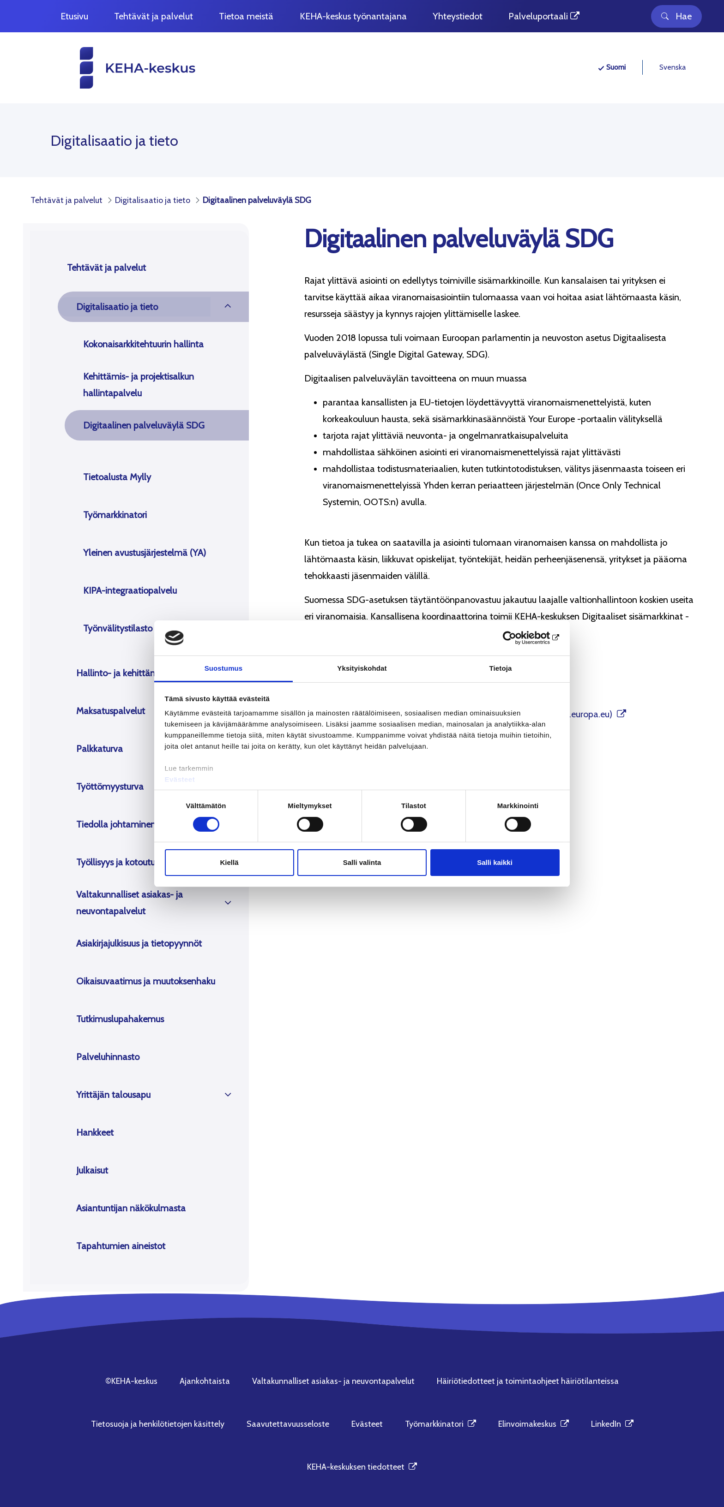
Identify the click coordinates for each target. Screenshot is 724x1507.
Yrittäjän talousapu (113, 1094)
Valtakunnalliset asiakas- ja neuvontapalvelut (129, 903)
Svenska (672, 67)
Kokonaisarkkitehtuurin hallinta (143, 344)
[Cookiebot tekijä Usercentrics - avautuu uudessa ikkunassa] (519, 638)
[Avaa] (228, 307)
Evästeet (180, 779)
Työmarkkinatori (115, 514)
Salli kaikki (495, 862)
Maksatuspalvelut (110, 710)
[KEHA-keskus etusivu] (121, 68)
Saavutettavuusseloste (288, 1424)
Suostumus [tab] (224, 668)
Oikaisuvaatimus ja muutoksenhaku (145, 981)
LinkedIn (612, 1424)
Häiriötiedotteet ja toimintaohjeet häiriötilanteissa (528, 1381)
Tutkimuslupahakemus (120, 1019)
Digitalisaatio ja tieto (117, 306)
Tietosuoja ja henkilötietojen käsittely (157, 1424)
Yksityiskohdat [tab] (361, 668)
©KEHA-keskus (131, 1381)
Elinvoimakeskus (533, 1424)
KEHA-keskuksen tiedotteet (362, 1467)
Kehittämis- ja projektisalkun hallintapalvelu (138, 385)
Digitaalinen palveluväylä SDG (144, 425)
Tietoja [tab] (500, 668)
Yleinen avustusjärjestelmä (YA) (144, 552)
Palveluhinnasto (107, 1056)
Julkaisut (92, 1170)
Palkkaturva (99, 748)
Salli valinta (362, 862)
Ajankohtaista (205, 1381)
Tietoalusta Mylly (117, 476)
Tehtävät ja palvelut (106, 267)
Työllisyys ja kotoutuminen (128, 862)
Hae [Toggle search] (676, 16)
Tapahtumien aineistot (120, 1245)
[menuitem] (74, 16)
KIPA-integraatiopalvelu (130, 590)
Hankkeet (95, 1132)
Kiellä (229, 862)
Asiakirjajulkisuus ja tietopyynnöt (139, 943)
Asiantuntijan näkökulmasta (131, 1208)
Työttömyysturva (110, 786)
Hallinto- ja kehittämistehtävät (137, 673)
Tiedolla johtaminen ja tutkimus (138, 824)
